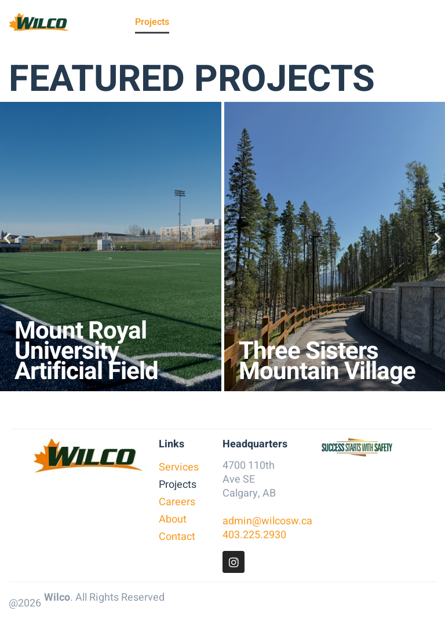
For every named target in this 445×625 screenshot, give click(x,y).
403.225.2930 (254, 535)
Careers (193, 22)
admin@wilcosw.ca (267, 521)
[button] (7, 237)
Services (109, 22)
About (229, 22)
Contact (265, 22)
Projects (152, 22)
